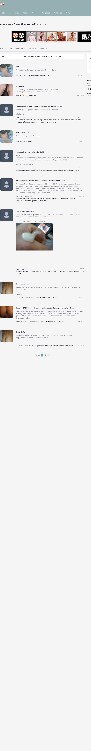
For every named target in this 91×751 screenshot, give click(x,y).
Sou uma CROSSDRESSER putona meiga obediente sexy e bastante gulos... (45, 308)
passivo (53, 122)
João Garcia (20, 269)
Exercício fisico (21, 332)
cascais (22, 120)
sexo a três (53, 297)
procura (56, 199)
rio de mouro (44, 76)
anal (77, 170)
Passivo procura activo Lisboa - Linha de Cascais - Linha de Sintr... (41, 180)
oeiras (62, 120)
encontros (29, 271)
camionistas (42, 201)
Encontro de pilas (22, 284)
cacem (34, 122)
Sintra (18, 66)
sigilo (42, 271)
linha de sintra (26, 201)
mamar (67, 120)
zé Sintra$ (19, 297)
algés (41, 120)
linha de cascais (36, 199)
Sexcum (19, 96)
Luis (17, 168)
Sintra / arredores (23, 132)
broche (27, 170)
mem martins (56, 346)
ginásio (34, 201)
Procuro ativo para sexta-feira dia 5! (30, 152)
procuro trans (59, 271)
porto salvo (46, 122)
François (19, 196)
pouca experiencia (64, 170)
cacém (36, 120)
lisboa (72, 120)
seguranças (64, 199)
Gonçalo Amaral (21, 322)
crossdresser (48, 322)
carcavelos (29, 120)
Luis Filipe (19, 76)
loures (56, 322)
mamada (48, 170)
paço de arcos (54, 120)
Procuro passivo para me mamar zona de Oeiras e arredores (39, 106)
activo (46, 120)
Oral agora (20, 86)
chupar (78, 120)
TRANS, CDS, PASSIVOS (25, 211)
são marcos (27, 122)
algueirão (31, 76)
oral (35, 96)
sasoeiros (19, 122)
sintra (37, 76)
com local (64, 346)
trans (51, 271)
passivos (36, 271)
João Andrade (21, 118)
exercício (42, 346)
